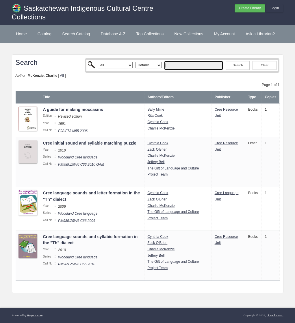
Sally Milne (155, 109)
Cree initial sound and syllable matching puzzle (89, 143)
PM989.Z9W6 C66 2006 (76, 221)
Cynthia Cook (157, 122)
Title (46, 97)
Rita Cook (155, 116)
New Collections (188, 34)
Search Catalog (76, 34)
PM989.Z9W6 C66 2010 (76, 264)
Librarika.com (275, 315)
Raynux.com (34, 315)
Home (21, 34)
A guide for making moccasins (73, 109)
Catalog (44, 34)
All (62, 76)
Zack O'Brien (157, 149)
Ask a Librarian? (260, 34)
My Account (224, 34)
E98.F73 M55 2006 (73, 131)
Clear (264, 65)
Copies (270, 97)
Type (252, 97)
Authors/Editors (160, 97)
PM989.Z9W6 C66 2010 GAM (81, 165)
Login (274, 8)
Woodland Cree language (77, 157)
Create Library (250, 8)
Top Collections (150, 34)
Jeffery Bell (155, 162)
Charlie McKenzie (161, 128)
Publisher (223, 97)
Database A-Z (113, 34)
